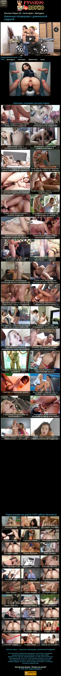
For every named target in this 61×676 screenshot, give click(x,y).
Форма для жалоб (39, 667)
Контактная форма (22, 667)
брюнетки (33, 59)
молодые (11, 59)
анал (42, 59)
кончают (21, 59)
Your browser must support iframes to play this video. (30, 39)
